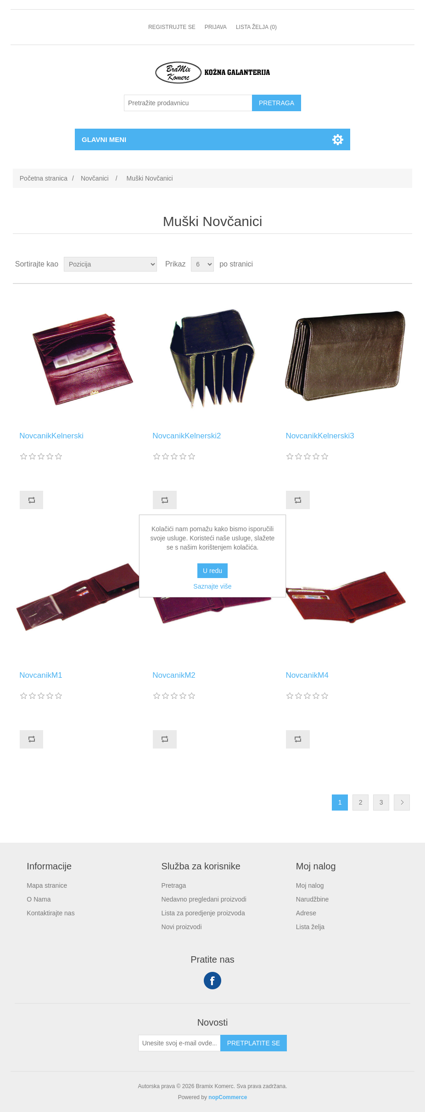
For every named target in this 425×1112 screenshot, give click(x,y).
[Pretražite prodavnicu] (188, 103)
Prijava (216, 27)
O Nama (38, 899)
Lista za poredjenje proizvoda (203, 913)
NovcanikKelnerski (51, 435)
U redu (212, 570)
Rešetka (387, 264)
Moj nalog (310, 885)
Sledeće (402, 802)
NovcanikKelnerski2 (186, 435)
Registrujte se (172, 27)
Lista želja (310, 926)
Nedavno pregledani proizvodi (204, 899)
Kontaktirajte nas (50, 913)
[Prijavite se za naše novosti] (179, 1043)
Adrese (306, 913)
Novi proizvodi (182, 926)
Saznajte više (212, 586)
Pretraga (174, 885)
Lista (404, 264)
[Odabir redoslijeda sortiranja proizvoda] (110, 264)
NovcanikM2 (174, 675)
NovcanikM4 (307, 675)
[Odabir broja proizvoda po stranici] (202, 264)
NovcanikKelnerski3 (319, 435)
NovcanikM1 (40, 675)
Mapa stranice (47, 885)
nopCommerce (227, 1097)
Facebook (212, 980)
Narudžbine (312, 899)
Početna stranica (43, 178)
